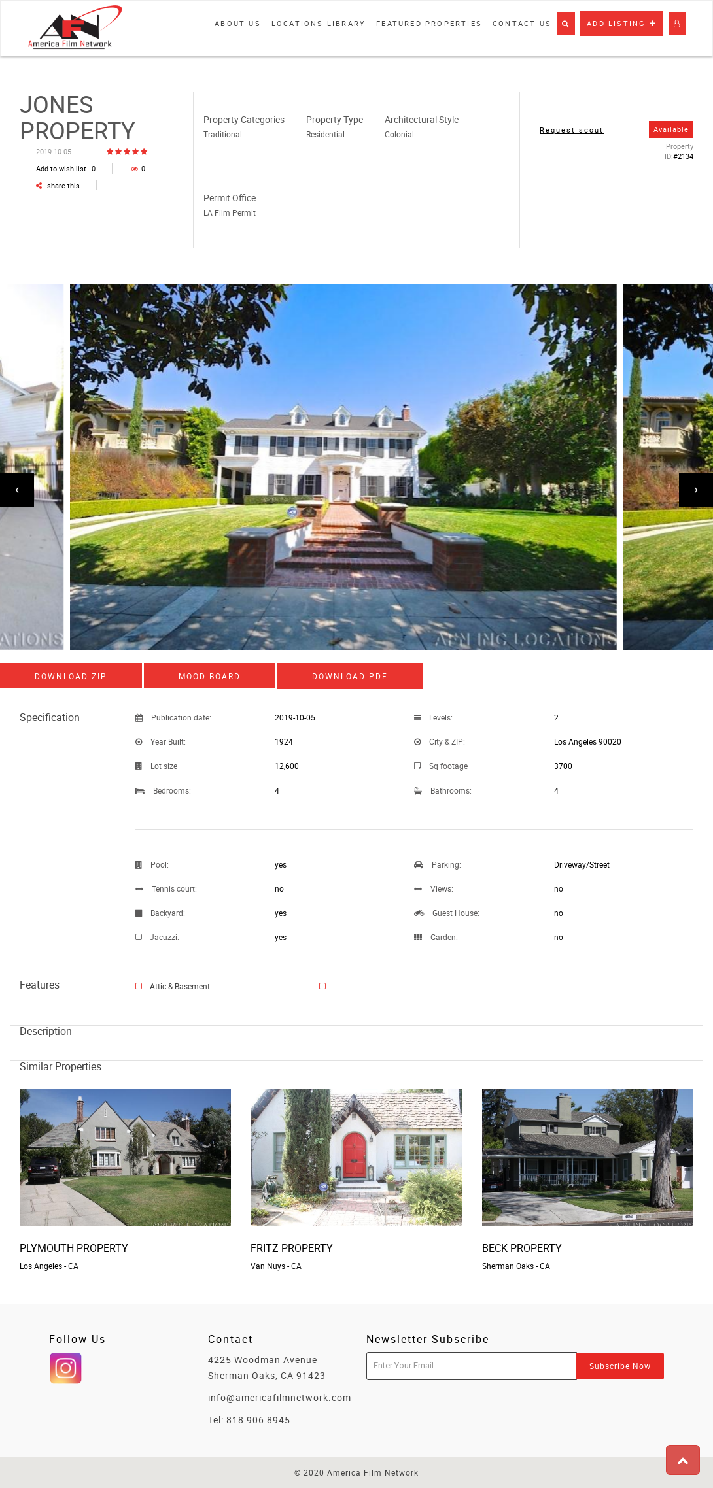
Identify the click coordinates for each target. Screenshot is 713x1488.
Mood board (210, 676)
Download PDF (350, 676)
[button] (566, 23)
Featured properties (429, 23)
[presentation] (17, 490)
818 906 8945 (258, 1419)
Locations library (318, 23)
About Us (238, 23)
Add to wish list (66, 168)
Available (671, 129)
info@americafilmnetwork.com (279, 1397)
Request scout (572, 130)
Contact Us (522, 23)
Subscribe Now (620, 1366)
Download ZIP (71, 676)
